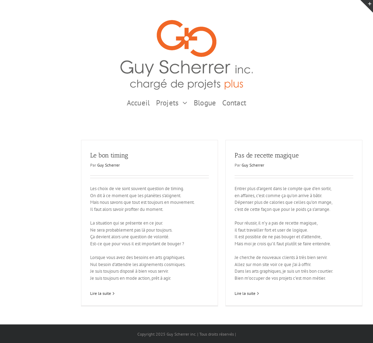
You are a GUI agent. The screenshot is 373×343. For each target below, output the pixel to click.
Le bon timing (109, 155)
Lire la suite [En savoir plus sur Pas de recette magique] (245, 293)
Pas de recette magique (267, 155)
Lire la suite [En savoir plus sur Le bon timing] (100, 293)
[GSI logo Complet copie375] (186, 22)
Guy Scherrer (108, 165)
